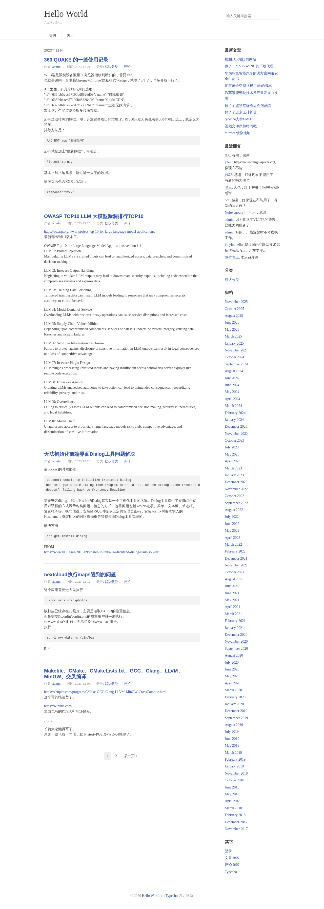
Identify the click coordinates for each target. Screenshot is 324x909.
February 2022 (235, 551)
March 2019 (233, 753)
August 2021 (234, 579)
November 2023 (236, 434)
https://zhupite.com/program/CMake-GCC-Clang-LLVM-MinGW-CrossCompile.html (105, 692)
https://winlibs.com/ (58, 706)
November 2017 (236, 829)
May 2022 (232, 530)
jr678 (228, 162)
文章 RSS (232, 858)
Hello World (66, 14)
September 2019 (236, 718)
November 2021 (236, 565)
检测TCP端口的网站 (240, 59)
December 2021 (236, 558)
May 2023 (232, 454)
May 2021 (232, 600)
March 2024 (233, 406)
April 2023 (232, 461)
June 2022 (232, 524)
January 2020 (234, 704)
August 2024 (234, 371)
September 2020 (236, 648)
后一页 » (130, 756)
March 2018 (233, 808)
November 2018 (236, 773)
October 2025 (234, 309)
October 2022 (234, 496)
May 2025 (232, 329)
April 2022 (232, 538)
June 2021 (232, 593)
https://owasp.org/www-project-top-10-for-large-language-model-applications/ (99, 231)
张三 (228, 187)
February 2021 (235, 621)
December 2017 (236, 822)
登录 (228, 851)
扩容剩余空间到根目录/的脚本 (248, 86)
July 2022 (232, 517)
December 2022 (236, 482)
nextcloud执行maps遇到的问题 (80, 574)
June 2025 (232, 322)
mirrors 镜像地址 (237, 133)
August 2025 (234, 316)
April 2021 (232, 607)
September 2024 (236, 364)
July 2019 (232, 732)
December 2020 (236, 635)
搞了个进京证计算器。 (242, 112)
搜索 (276, 16)
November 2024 (236, 350)
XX (227, 155)
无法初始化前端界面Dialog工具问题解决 (89, 454)
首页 (52, 35)
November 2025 (236, 302)
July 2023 (232, 447)
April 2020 (232, 683)
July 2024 (232, 378)
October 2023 (234, 440)
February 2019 (235, 759)
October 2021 (234, 572)
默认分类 (111, 67)
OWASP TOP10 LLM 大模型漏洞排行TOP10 (94, 216)
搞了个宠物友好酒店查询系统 (248, 105)
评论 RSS (232, 865)
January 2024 (234, 420)
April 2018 (232, 801)
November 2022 (236, 489)
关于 (70, 35)
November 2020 (236, 641)
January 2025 (234, 343)
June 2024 (232, 385)
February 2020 (235, 697)
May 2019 (232, 745)
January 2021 (234, 628)
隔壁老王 (232, 257)
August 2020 (234, 655)
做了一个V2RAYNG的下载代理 (249, 66)
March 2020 (233, 690)
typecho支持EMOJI (239, 119)
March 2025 (233, 336)
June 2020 (232, 669)
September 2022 (236, 503)
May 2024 (232, 392)
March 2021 (233, 614)
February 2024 (235, 413)
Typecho (231, 872)
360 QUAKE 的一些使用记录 (76, 60)
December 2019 (236, 711)
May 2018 (232, 794)
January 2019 (234, 766)
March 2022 (233, 544)
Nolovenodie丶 (236, 212)
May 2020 (232, 676)
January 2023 (234, 475)
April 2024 (232, 399)
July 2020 (232, 662)
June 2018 (232, 787)
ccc (227, 200)
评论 (127, 67)
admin (56, 67)
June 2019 (232, 739)
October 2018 (234, 780)
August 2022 (234, 510)
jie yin (229, 245)
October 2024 (234, 357)
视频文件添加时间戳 (241, 126)
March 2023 (233, 468)
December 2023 (236, 426)
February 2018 (235, 815)
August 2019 (234, 725)
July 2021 (232, 586)
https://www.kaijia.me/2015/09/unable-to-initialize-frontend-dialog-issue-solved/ (101, 552)
